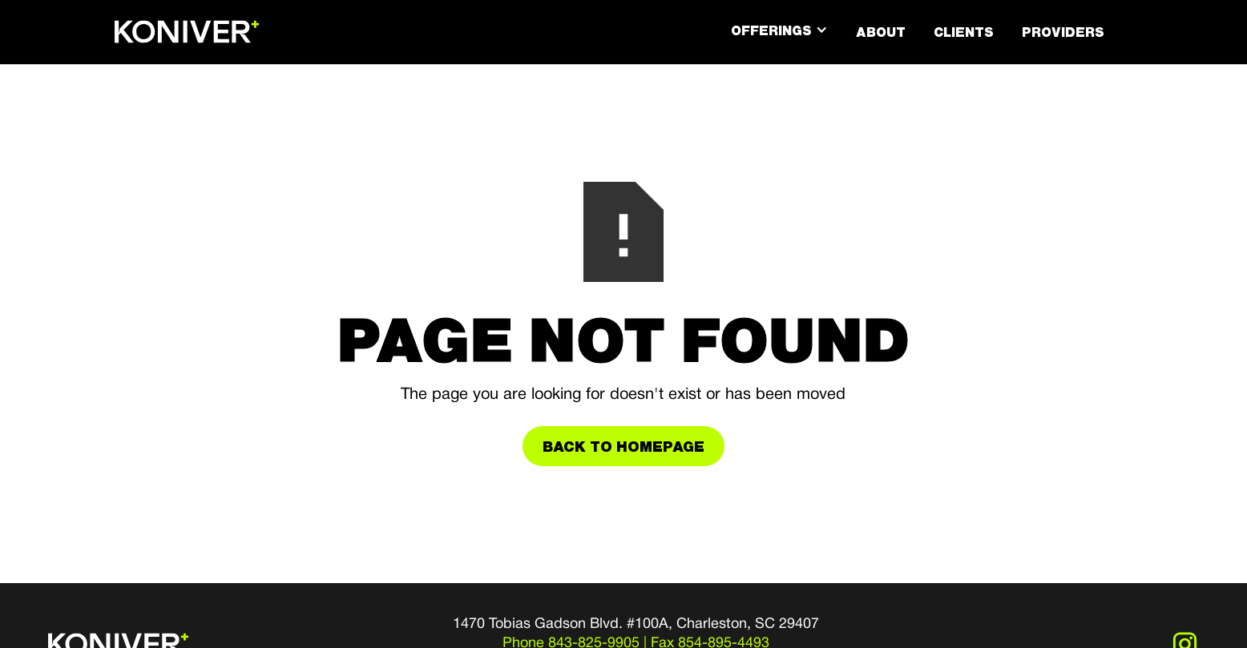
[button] (779, 30)
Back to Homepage (623, 446)
